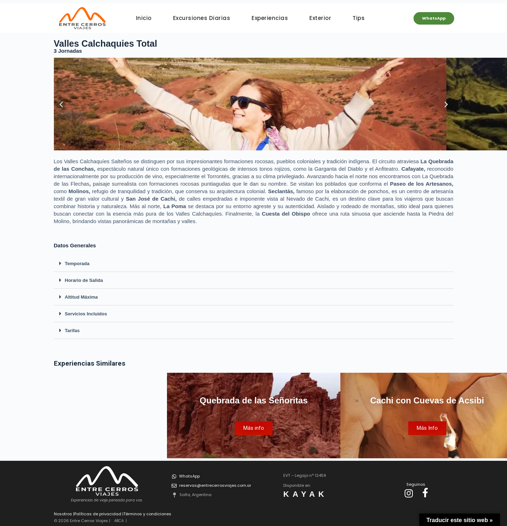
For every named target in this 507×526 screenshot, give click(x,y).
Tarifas (72, 330)
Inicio (144, 18)
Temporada (77, 263)
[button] (253, 263)
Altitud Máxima (81, 297)
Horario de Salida (84, 280)
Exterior (320, 18)
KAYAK (305, 494)
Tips (359, 18)
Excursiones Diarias (201, 18)
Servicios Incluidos (86, 313)
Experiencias (270, 18)
